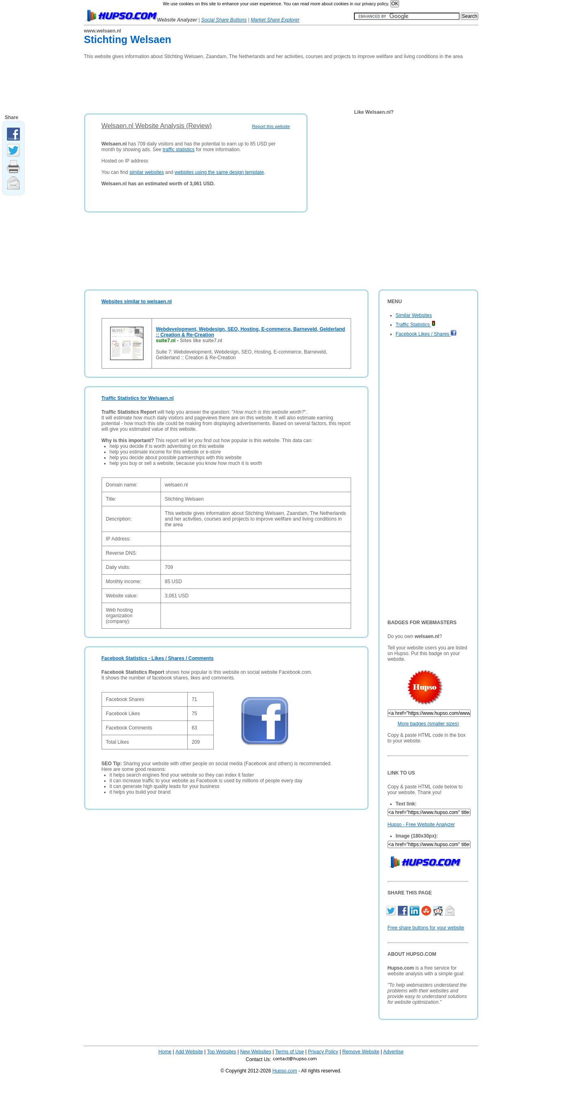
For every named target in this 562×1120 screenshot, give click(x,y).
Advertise (393, 1052)
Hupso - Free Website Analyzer (421, 824)
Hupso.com (284, 1071)
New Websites (255, 1052)
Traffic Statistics (416, 325)
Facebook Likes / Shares (426, 334)
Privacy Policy (323, 1052)
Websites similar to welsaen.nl (137, 301)
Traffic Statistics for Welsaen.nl (138, 398)
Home (164, 1052)
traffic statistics (178, 149)
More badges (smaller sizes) (428, 724)
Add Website (189, 1052)
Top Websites (221, 1052)
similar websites (146, 172)
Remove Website (360, 1052)
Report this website (271, 126)
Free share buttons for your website (426, 928)
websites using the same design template (219, 172)
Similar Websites (414, 315)
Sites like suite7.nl (201, 340)
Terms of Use (289, 1052)
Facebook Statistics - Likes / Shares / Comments (158, 658)
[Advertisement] (232, 83)
